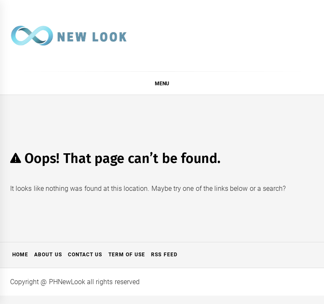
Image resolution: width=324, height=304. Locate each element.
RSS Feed (164, 255)
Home (20, 255)
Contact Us (85, 255)
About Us (48, 255)
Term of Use (127, 255)
